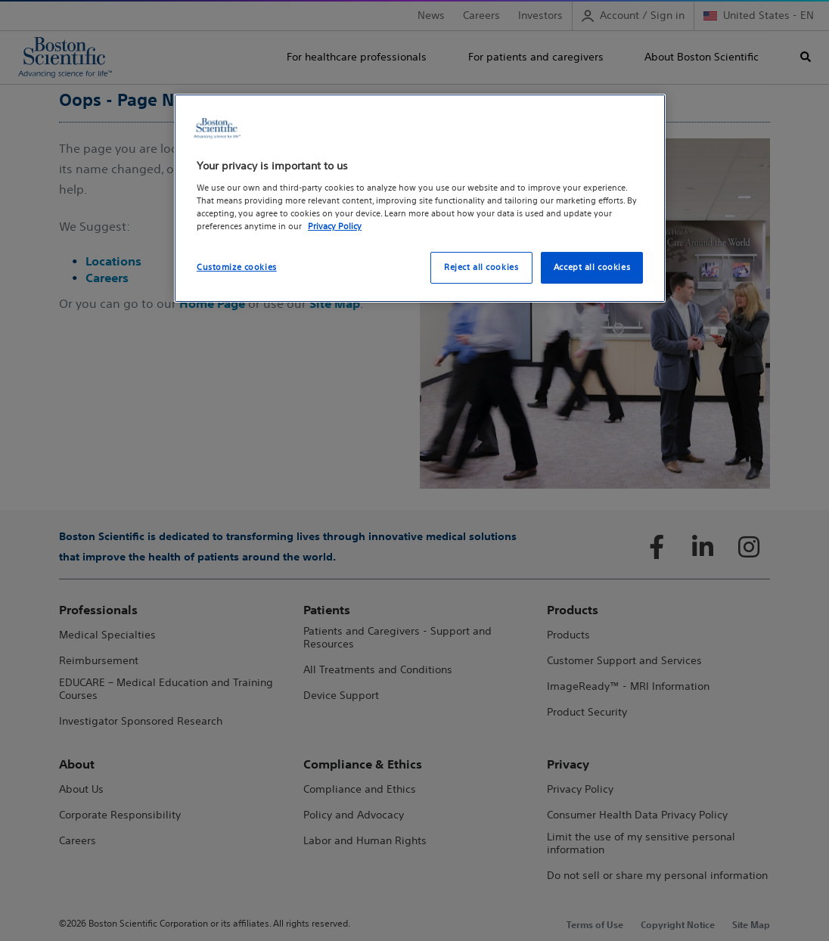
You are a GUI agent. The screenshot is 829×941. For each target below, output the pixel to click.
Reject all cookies (481, 267)
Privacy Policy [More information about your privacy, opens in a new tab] (335, 226)
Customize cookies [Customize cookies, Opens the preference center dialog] (237, 267)
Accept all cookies (592, 267)
